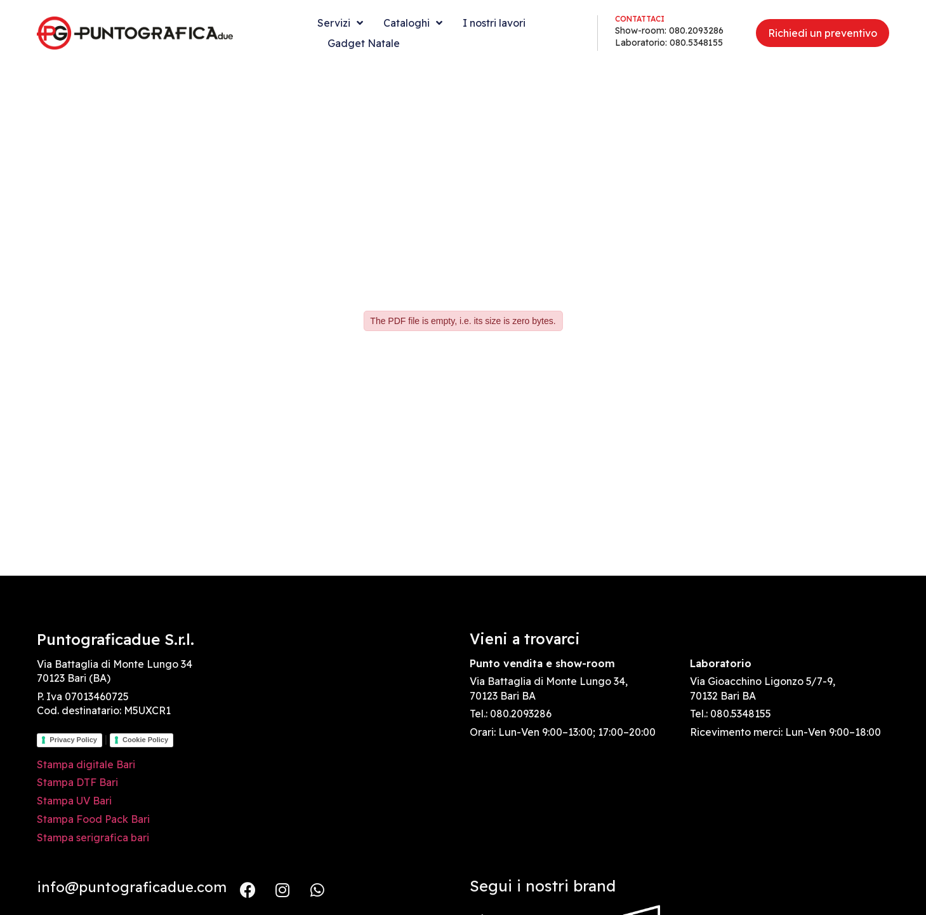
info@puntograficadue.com (132, 887)
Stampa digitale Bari (86, 764)
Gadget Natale (363, 43)
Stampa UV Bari (74, 800)
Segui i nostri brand (543, 885)
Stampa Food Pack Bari (93, 819)
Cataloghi (412, 23)
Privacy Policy (73, 739)
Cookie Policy (145, 739)
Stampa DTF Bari (77, 782)
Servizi (340, 23)
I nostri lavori (494, 23)
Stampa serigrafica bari (93, 837)
